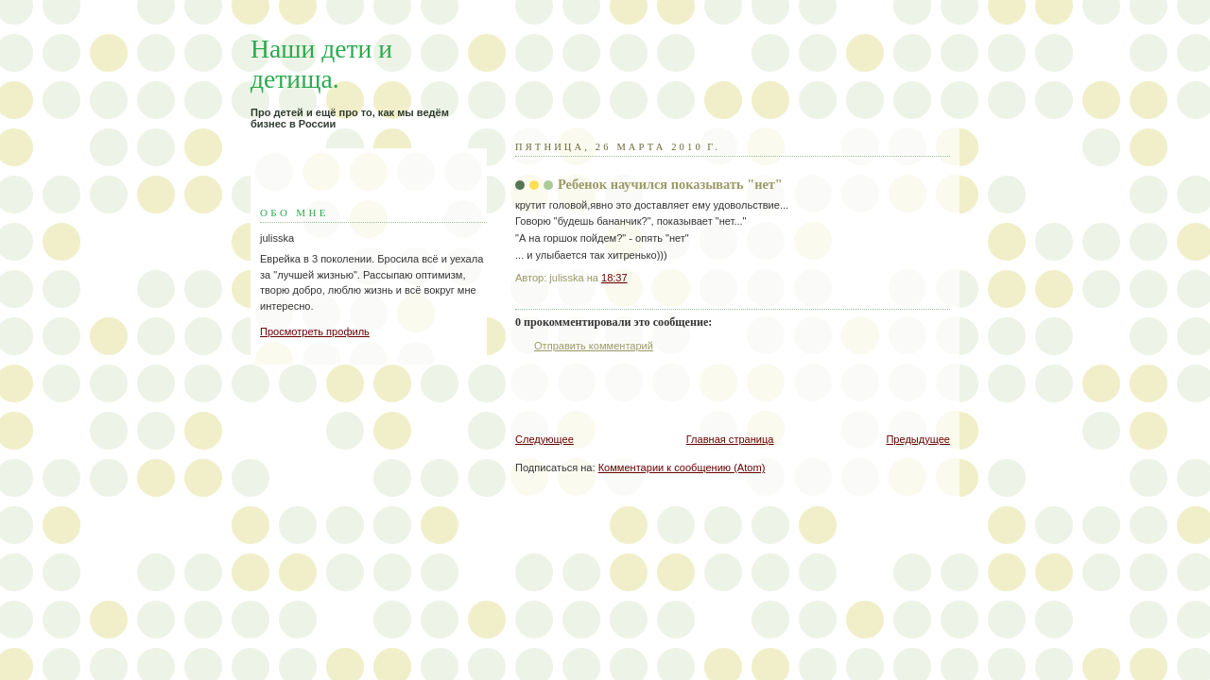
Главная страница (730, 439)
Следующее (544, 439)
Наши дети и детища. (321, 64)
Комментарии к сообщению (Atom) (682, 467)
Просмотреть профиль (315, 331)
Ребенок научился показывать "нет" (670, 184)
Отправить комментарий (593, 345)
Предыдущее (918, 439)
